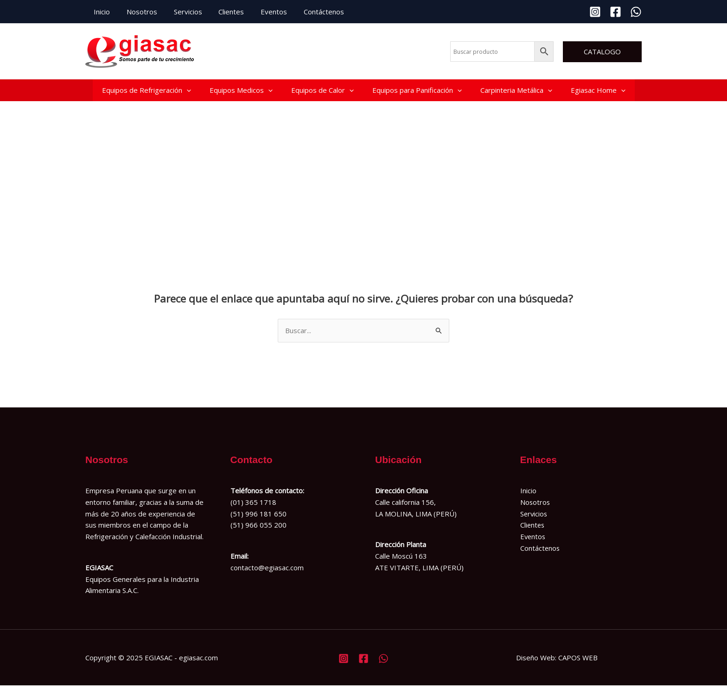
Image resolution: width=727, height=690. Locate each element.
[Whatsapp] (636, 12)
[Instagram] (595, 12)
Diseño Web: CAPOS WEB (557, 661)
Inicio (100, 11)
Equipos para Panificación (417, 92)
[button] (602, 51)
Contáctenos (309, 11)
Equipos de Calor (322, 92)
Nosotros (137, 11)
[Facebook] (615, 12)
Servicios (181, 11)
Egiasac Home (598, 92)
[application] (186, 92)
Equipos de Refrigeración (146, 92)
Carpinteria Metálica (516, 92)
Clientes (222, 11)
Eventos (262, 11)
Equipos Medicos (241, 92)
